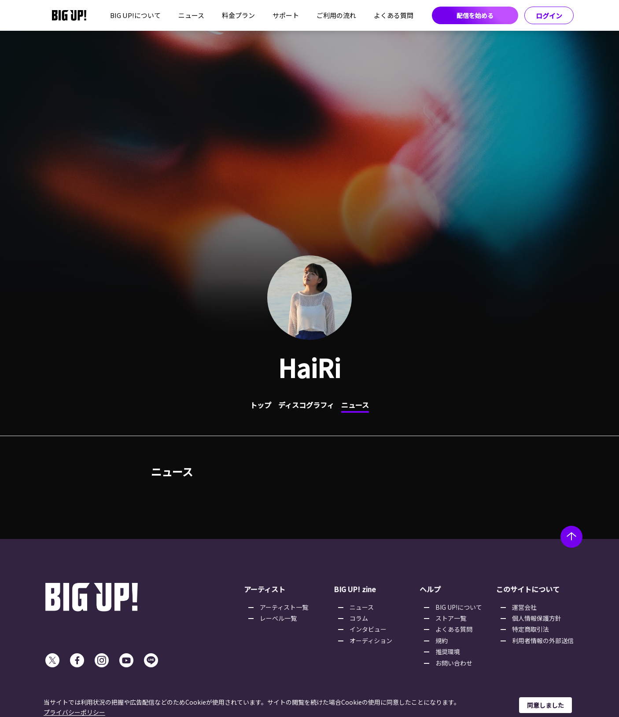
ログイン (549, 15)
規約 (441, 640)
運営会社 (524, 607)
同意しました (545, 705)
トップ (260, 405)
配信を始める (475, 15)
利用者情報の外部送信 (543, 640)
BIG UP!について (135, 15)
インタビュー (368, 629)
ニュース (191, 15)
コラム (359, 618)
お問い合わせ (453, 663)
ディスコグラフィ (306, 405)
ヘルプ (430, 589)
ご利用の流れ (336, 15)
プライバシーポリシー (74, 712)
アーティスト (264, 589)
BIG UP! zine (355, 589)
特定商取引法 (530, 629)
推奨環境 (447, 651)
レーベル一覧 (278, 618)
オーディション (371, 640)
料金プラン (238, 15)
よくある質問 (393, 15)
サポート (286, 15)
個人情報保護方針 (536, 618)
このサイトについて (528, 589)
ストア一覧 (450, 618)
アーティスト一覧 (284, 607)
